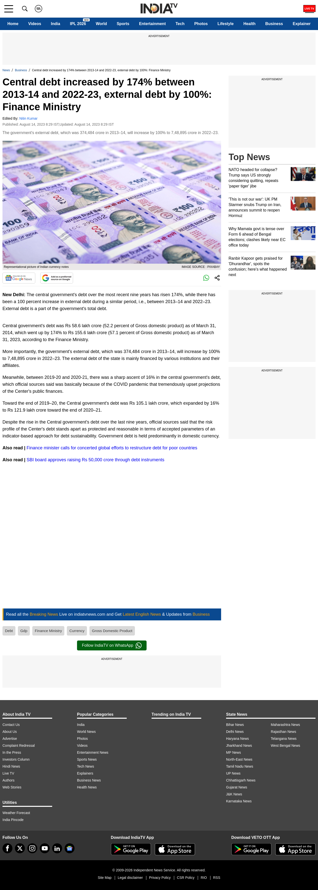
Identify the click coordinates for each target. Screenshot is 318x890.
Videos (34, 24)
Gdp (23, 631)
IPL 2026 (78, 24)
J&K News (234, 794)
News (6, 70)
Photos (201, 24)
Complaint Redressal (18, 746)
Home (12, 24)
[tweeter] (20, 848)
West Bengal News (285, 746)
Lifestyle (225, 24)
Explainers (85, 773)
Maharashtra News (285, 725)
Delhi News (235, 732)
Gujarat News (236, 787)
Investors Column (16, 759)
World (101, 24)
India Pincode (13, 820)
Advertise (9, 739)
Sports (123, 24)
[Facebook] (7, 848)
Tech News (85, 766)
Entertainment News (92, 752)
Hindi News (11, 766)
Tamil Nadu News (239, 766)
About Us (9, 732)
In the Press (11, 752)
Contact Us (11, 725)
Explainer (302, 24)
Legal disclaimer (130, 878)
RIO (204, 878)
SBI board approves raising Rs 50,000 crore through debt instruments (95, 459)
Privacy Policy (160, 878)
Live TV (8, 773)
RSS (216, 878)
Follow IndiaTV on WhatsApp (112, 645)
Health (249, 24)
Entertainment (152, 24)
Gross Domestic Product (112, 631)
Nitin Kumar (28, 118)
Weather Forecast (16, 813)
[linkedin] (57, 848)
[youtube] (45, 848)
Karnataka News (239, 801)
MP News (233, 752)
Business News (89, 780)
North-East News (239, 759)
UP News (233, 773)
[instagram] (32, 848)
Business (274, 24)
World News (86, 732)
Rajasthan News (283, 732)
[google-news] (70, 848)
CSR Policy (186, 878)
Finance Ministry (48, 631)
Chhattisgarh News (240, 780)
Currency (76, 631)
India (55, 24)
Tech (180, 24)
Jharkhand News (239, 746)
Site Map (104, 878)
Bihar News (235, 725)
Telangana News (284, 739)
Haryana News (237, 739)
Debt (9, 631)
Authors (8, 780)
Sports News (87, 759)
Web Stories (11, 787)
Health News (87, 787)
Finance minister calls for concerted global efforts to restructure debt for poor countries (112, 447)
